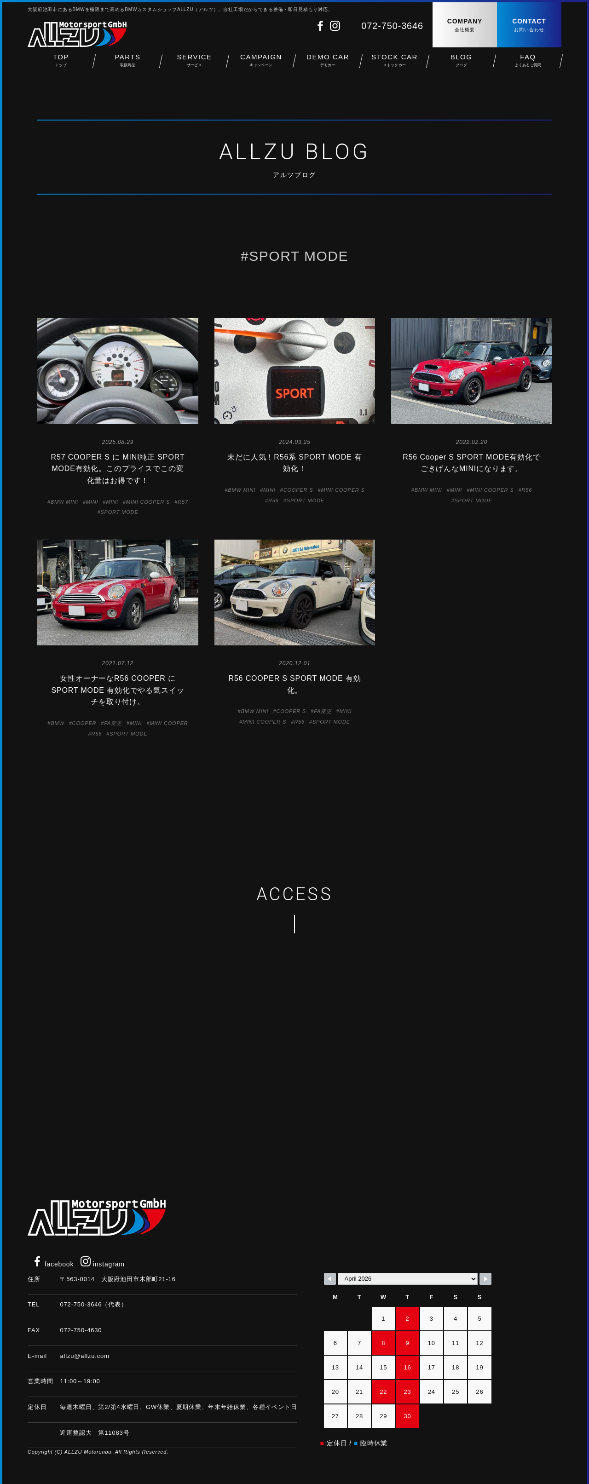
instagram (103, 1264)
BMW (57, 723)
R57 (183, 502)
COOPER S (298, 490)
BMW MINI (64, 502)
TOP (61, 64)
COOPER (84, 723)
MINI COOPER (169, 723)
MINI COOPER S (148, 502)
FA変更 (113, 723)
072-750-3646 (392, 26)
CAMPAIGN (261, 64)
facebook (53, 1264)
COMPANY (464, 25)
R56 (273, 500)
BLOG (461, 64)
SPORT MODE (119, 512)
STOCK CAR (394, 64)
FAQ (528, 64)
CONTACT (529, 25)
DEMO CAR (327, 64)
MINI (92, 502)
